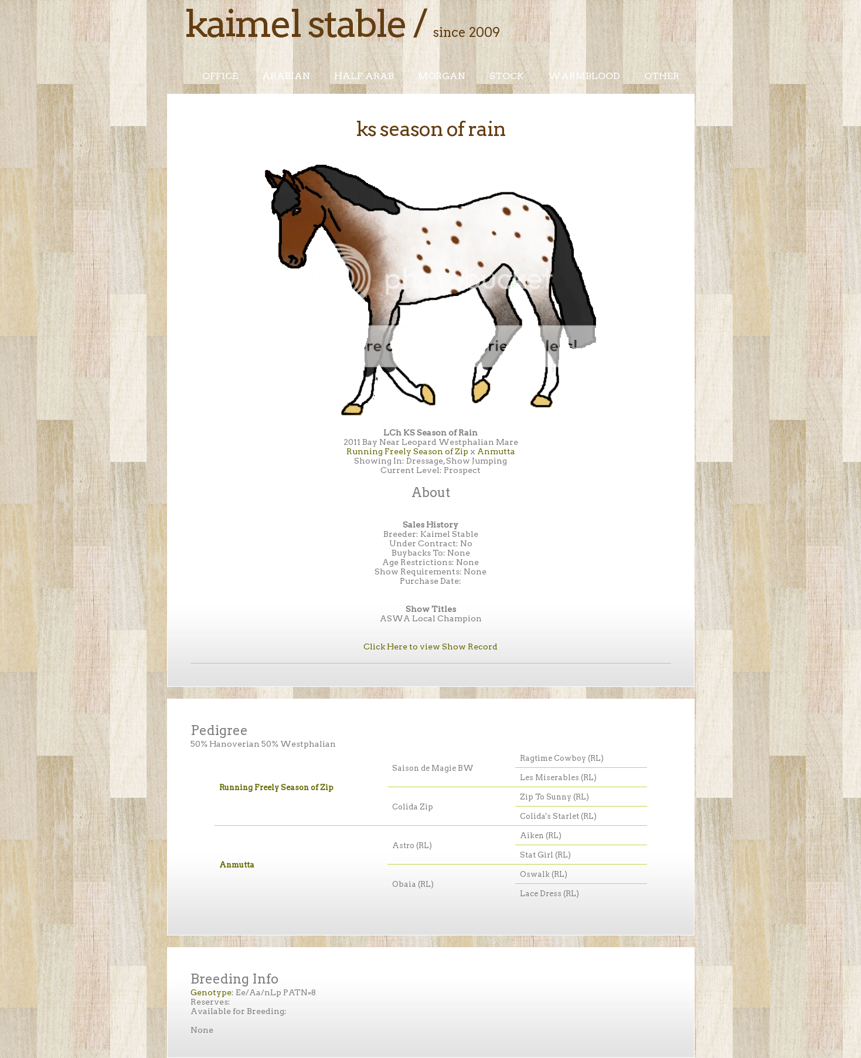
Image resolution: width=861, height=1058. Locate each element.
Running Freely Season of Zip (407, 451)
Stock (506, 75)
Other (661, 75)
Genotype (211, 992)
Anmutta (496, 451)
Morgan (441, 75)
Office (220, 75)
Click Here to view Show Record (430, 646)
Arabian (286, 75)
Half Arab (364, 75)
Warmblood (584, 75)
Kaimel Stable (295, 23)
